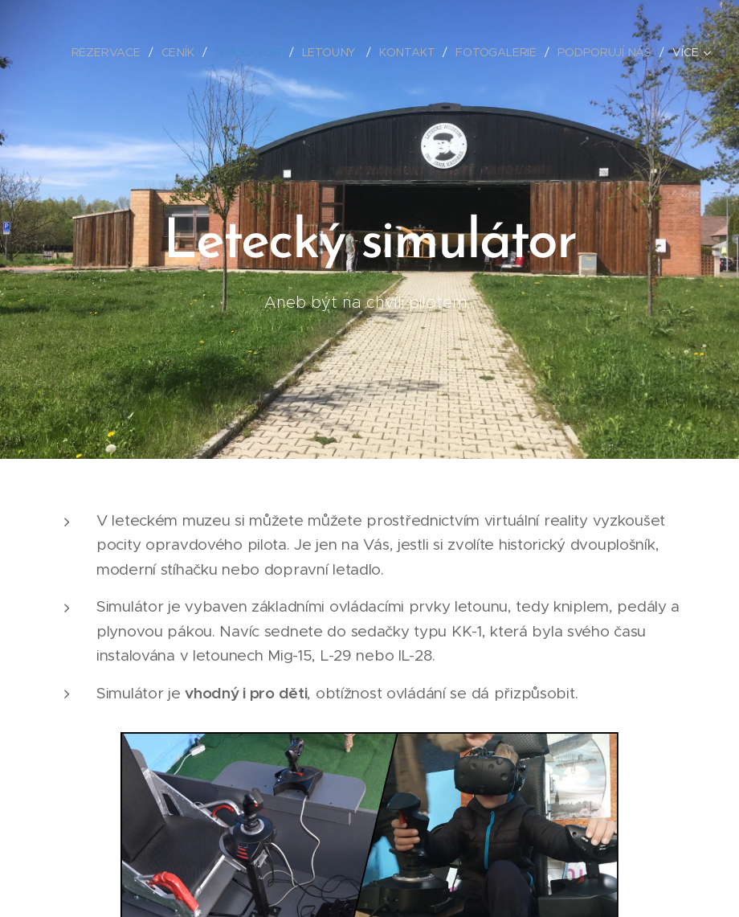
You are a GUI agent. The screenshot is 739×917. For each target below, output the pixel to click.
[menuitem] (113, 52)
